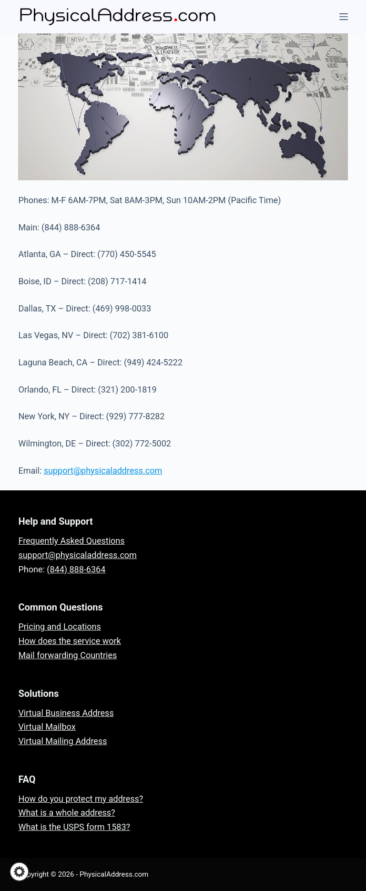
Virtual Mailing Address (62, 741)
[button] (19, 871)
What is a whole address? (66, 813)
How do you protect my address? (80, 799)
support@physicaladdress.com (103, 471)
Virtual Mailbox (46, 727)
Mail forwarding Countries (67, 655)
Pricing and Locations (59, 627)
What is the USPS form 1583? (74, 827)
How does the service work (69, 641)
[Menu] (343, 16)
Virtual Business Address (65, 713)
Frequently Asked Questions (71, 541)
